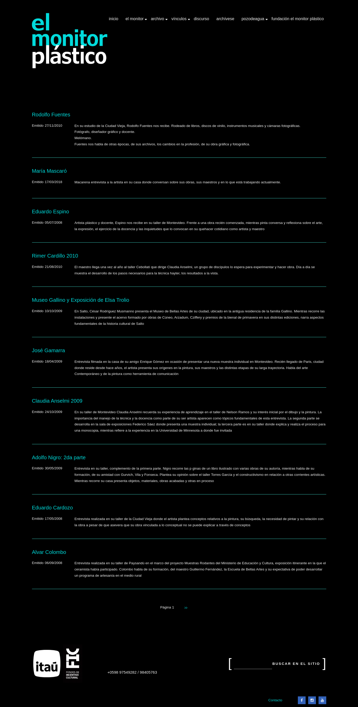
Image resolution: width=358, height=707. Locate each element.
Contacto (275, 700)
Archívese (225, 19)
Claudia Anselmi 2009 (57, 401)
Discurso (201, 19)
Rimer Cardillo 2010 (55, 256)
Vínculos (179, 21)
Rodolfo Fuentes (51, 114)
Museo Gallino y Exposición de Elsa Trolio (80, 300)
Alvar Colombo (49, 552)
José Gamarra (48, 350)
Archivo (158, 21)
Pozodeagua (253, 21)
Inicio (113, 19)
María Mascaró (49, 171)
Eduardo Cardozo (52, 507)
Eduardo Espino (50, 211)
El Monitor (135, 21)
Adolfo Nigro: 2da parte (59, 457)
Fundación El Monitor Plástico (298, 19)
